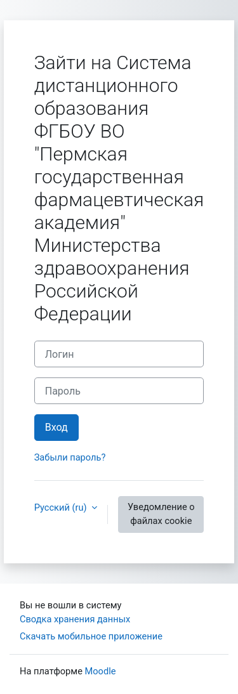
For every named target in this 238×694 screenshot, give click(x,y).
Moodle (100, 671)
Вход (56, 427)
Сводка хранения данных (75, 619)
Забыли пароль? (70, 457)
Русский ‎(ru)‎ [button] (61, 507)
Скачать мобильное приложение (91, 636)
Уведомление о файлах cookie (161, 514)
